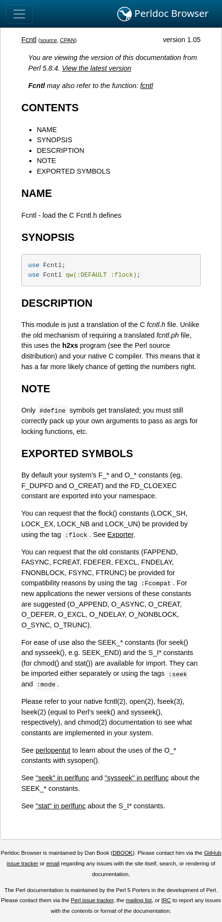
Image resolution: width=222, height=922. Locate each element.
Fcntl (28, 40)
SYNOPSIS (54, 140)
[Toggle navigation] (19, 14)
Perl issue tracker (92, 900)
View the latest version (96, 68)
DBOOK (122, 853)
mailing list (139, 900)
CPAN (67, 40)
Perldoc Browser (162, 14)
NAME (47, 130)
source (48, 40)
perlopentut (53, 750)
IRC (166, 900)
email (53, 863)
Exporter (121, 534)
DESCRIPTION (60, 150)
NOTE (46, 160)
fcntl (146, 85)
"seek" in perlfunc (62, 778)
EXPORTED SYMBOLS (73, 171)
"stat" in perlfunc (61, 806)
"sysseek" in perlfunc (137, 778)
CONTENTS (50, 108)
